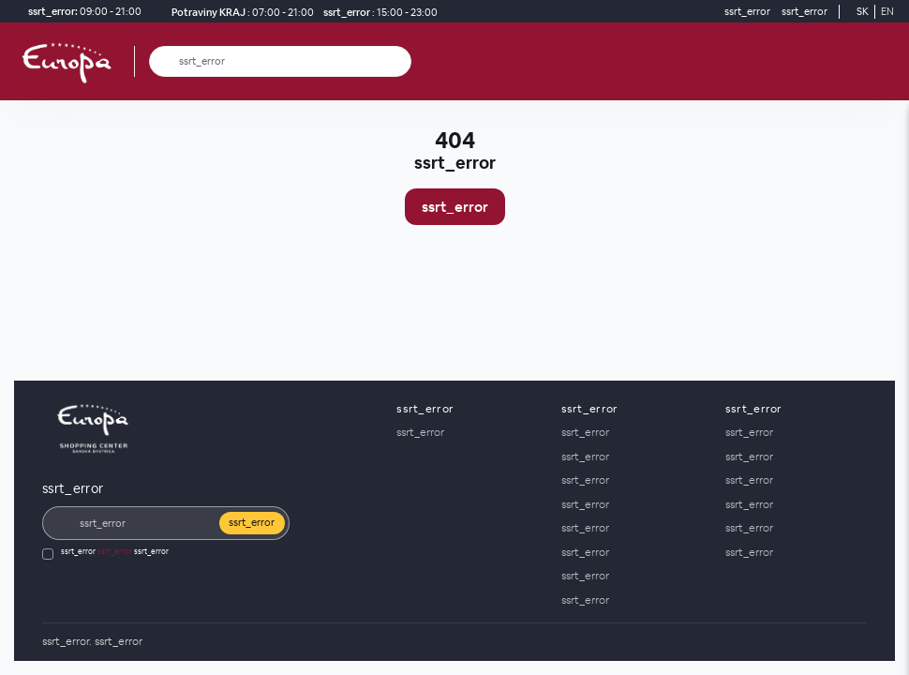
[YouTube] (849, 642)
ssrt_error (455, 207)
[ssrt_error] (378, 12)
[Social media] (792, 642)
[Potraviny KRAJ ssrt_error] (239, 12)
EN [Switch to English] (887, 11)
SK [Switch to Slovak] (863, 11)
